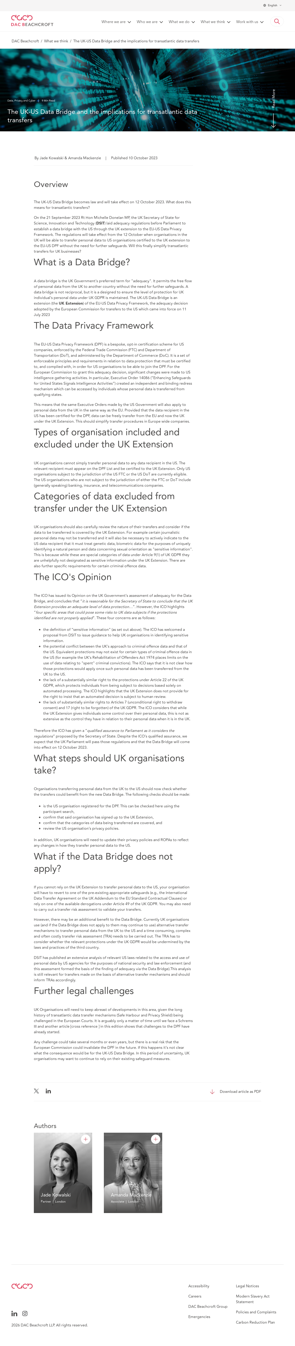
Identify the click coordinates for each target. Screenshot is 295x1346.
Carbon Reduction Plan (255, 1322)
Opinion (78, 595)
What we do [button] (179, 22)
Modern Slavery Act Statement (253, 1299)
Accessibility (198, 1286)
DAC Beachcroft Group (208, 1306)
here (159, 806)
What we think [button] (213, 22)
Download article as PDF (240, 1091)
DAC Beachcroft (25, 41)
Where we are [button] (114, 22)
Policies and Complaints (256, 1312)
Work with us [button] (247, 22)
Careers (194, 1296)
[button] (277, 21)
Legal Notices (247, 1286)
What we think (56, 41)
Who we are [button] (147, 22)
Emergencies (199, 1317)
